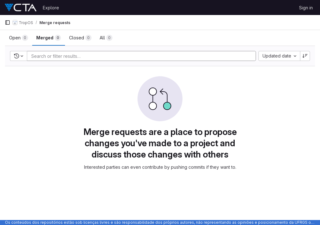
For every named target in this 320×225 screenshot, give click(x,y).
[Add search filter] (143, 56)
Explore (51, 7)
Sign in (306, 7)
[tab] (18, 38)
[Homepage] (20, 7)
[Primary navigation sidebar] (7, 23)
